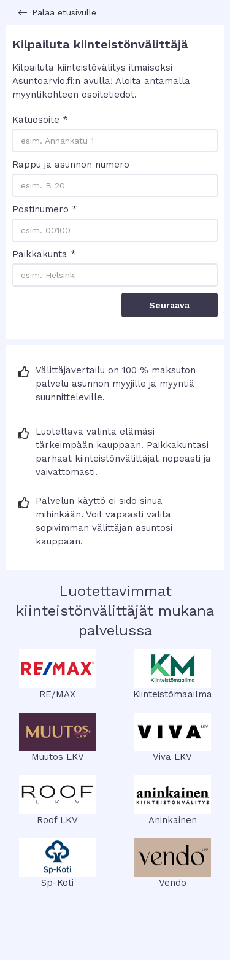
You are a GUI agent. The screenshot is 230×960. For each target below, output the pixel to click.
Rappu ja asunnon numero (70, 164)
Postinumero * (44, 209)
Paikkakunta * (44, 254)
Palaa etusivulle (64, 12)
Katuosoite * (40, 119)
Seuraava (169, 305)
